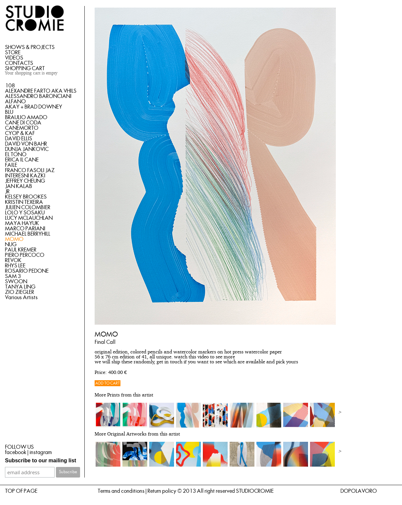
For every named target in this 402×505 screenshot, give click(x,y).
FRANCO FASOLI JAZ (30, 170)
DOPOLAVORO (358, 491)
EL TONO (15, 154)
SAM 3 (13, 276)
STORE (13, 52)
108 (10, 85)
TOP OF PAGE (21, 491)
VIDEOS (14, 58)
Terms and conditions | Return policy (137, 491)
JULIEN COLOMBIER (27, 207)
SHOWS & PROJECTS (30, 47)
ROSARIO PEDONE (27, 271)
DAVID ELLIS (18, 138)
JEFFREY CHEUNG (25, 181)
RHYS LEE (15, 265)
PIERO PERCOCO (24, 255)
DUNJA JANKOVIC (27, 149)
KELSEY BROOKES (26, 197)
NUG (11, 244)
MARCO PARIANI (25, 228)
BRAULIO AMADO (26, 117)
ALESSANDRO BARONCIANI (38, 96)
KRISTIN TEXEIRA (24, 202)
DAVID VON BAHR (26, 144)
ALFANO (15, 101)
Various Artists (21, 297)
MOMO (14, 239)
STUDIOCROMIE (255, 491)
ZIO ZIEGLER (19, 292)
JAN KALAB (18, 186)
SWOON (16, 281)
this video (199, 357)
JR (7, 191)
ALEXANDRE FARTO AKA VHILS (40, 91)
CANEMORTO (21, 128)
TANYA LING (20, 287)
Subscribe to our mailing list (40, 460)
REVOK (13, 260)
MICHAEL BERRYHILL (27, 234)
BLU (9, 112)
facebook (15, 452)
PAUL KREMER (20, 249)
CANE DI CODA (23, 122)
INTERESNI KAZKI (25, 175)
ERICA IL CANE (22, 159)
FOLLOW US (19, 447)
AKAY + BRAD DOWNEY (33, 107)
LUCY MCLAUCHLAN (29, 218)
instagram (40, 452)
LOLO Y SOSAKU (25, 212)
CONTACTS (19, 63)
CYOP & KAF (20, 133)
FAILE (11, 165)
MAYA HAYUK (22, 223)
